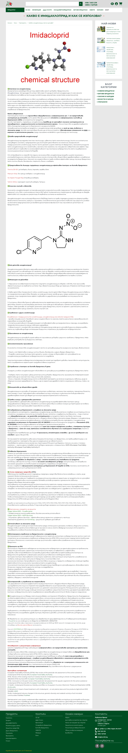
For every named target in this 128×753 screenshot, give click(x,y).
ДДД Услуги (47, 10)
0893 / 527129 (91, 5)
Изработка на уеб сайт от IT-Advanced (19, 750)
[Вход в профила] (116, 4)
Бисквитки (69, 733)
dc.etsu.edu (12, 687)
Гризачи (8, 720)
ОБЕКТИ (92, 10)
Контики (41, 714)
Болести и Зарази (105, 99)
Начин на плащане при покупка (75, 722)
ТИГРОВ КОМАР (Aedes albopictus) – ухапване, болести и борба (113, 40)
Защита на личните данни (74, 725)
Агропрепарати (11, 738)
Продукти (12, 714)
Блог (107, 10)
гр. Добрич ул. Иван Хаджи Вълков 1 (109, 728)
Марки (67, 717)
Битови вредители (80, 10)
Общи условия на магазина (74, 730)
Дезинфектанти (11, 723)
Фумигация (36, 10)
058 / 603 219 (91, 3)
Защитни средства (12, 728)
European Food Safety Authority (41, 675)
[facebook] (97, 746)
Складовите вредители (62, 10)
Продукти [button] (11, 10)
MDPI (16, 691)
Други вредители (12, 730)
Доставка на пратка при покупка (76, 720)
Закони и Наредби (105, 96)
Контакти (101, 714)
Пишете (11, 621)
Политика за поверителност (75, 728)
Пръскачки (9, 733)
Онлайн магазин (74, 714)
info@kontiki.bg (103, 737)
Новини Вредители (105, 91)
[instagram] (102, 746)
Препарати (102, 102)
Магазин (100, 10)
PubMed (27, 695)
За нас (27, 10)
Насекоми (9, 718)
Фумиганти (10, 736)
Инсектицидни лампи (13, 725)
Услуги (8, 741)
